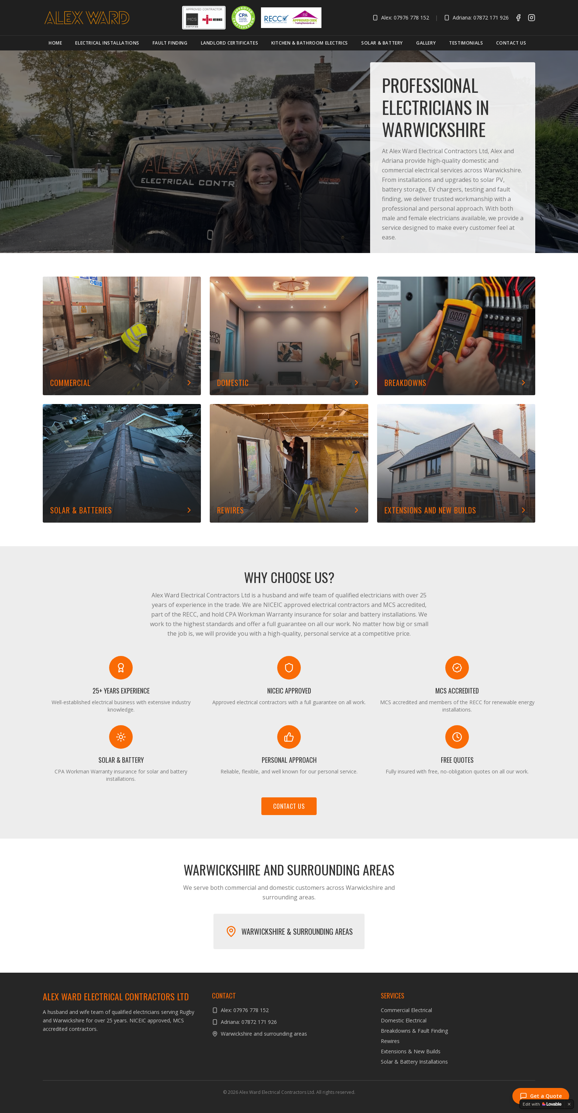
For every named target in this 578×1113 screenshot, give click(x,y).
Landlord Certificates (229, 43)
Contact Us (511, 43)
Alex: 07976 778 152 (400, 17)
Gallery (426, 43)
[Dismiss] (569, 1104)
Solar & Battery (382, 43)
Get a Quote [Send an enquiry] (541, 1096)
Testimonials (466, 43)
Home (55, 43)
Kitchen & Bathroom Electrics (309, 43)
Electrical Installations (107, 43)
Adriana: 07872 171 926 (476, 17)
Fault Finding (170, 43)
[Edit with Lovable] (542, 1104)
